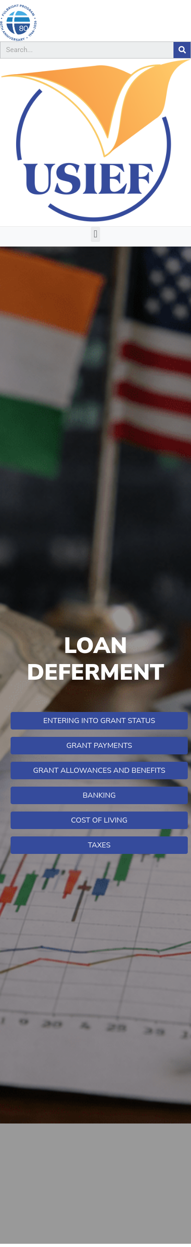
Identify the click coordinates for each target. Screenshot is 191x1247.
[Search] (182, 50)
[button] (95, 234)
